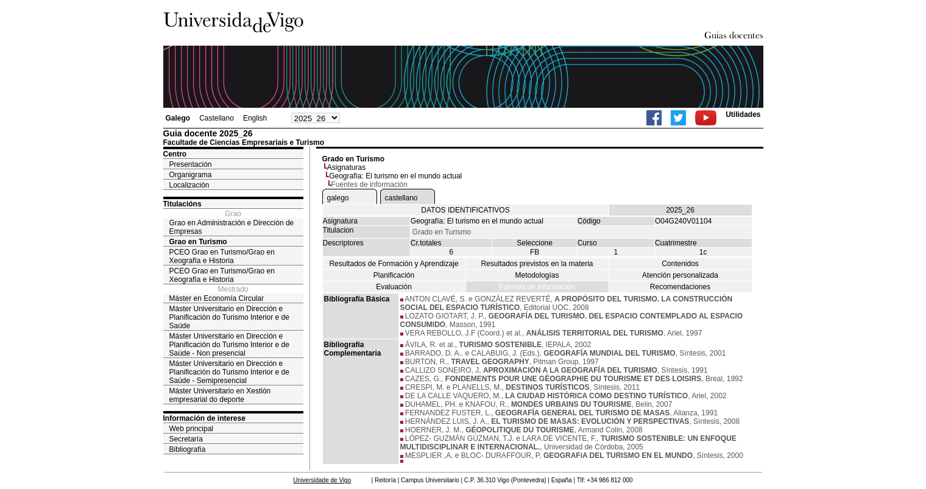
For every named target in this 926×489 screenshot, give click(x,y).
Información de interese (204, 418)
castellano (401, 198)
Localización (189, 185)
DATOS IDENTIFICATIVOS (465, 210)
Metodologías (537, 275)
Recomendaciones (680, 287)
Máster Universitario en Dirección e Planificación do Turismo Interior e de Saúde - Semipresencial (229, 372)
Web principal (191, 428)
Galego (178, 118)
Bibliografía (187, 449)
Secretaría (186, 439)
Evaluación (394, 287)
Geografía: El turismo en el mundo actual (395, 176)
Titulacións (182, 204)
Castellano (216, 118)
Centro (175, 154)
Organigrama (190, 175)
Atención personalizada (680, 275)
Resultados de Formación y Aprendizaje (393, 263)
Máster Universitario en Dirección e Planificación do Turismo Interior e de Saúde (229, 317)
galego (338, 198)
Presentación (190, 164)
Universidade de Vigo (322, 480)
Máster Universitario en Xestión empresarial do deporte (220, 395)
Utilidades (743, 114)
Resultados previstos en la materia (537, 263)
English (255, 118)
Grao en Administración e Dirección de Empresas (231, 227)
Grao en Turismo (198, 241)
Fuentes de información (537, 287)
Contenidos (680, 263)
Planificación (393, 275)
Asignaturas (346, 167)
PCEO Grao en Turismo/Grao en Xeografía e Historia (222, 256)
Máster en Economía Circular (216, 298)
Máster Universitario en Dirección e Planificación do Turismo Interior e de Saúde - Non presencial (229, 344)
